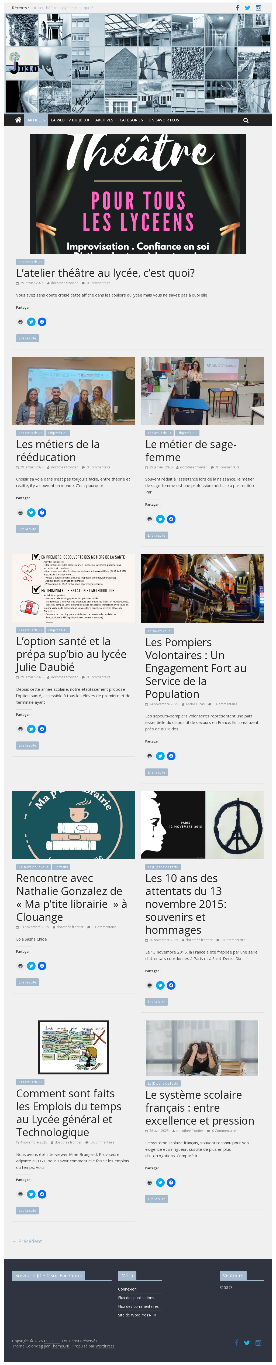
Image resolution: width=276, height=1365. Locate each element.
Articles (36, 119)
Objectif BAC (58, 433)
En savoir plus (164, 119)
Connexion (127, 1289)
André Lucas (195, 704)
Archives (104, 119)
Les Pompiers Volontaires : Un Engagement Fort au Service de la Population (196, 668)
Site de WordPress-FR (137, 1315)
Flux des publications (136, 1297)
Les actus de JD (30, 262)
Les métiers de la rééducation (58, 450)
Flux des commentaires (138, 1306)
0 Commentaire (96, 283)
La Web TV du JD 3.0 (70, 119)
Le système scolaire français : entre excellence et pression (199, 1107)
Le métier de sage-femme (191, 450)
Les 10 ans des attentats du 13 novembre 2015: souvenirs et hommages (186, 903)
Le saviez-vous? (159, 631)
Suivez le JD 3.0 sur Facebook (48, 1275)
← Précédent (27, 1241)
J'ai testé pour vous (33, 867)
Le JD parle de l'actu (163, 867)
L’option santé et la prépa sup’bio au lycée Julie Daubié (71, 654)
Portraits (61, 867)
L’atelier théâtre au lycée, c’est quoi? (61, 7)
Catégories (131, 119)
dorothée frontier (64, 283)
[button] (138, 194)
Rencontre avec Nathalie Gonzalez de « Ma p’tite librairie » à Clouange (71, 897)
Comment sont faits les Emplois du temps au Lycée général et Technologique (69, 1112)
